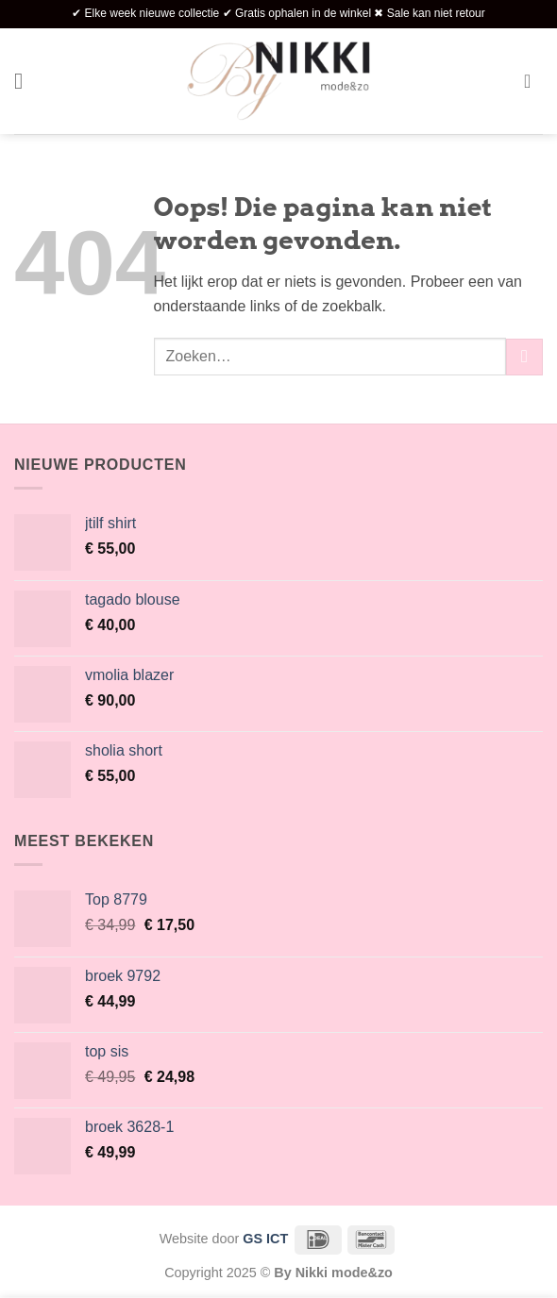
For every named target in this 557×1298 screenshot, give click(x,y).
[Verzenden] (524, 357)
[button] (25, 81)
